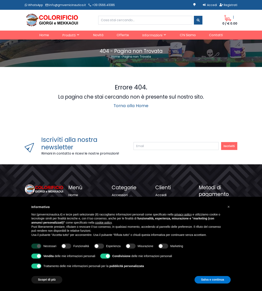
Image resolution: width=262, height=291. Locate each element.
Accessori (120, 195)
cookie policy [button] (103, 222)
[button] (228, 206)
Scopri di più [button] (47, 279)
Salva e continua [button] (212, 279)
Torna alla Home (131, 106)
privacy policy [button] (183, 214)
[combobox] (145, 20)
